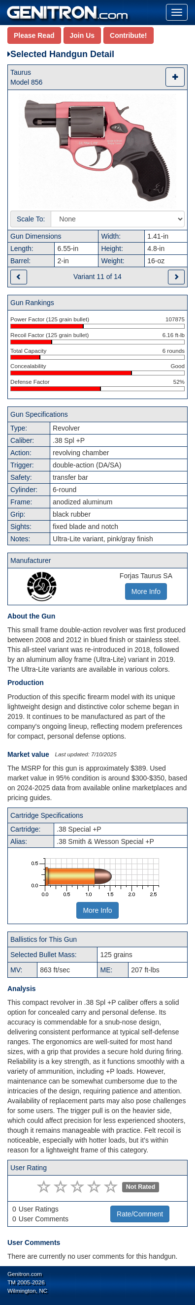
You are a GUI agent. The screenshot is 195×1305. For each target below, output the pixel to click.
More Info (97, 910)
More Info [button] (146, 591)
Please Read (34, 35)
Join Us (82, 35)
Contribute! (128, 35)
